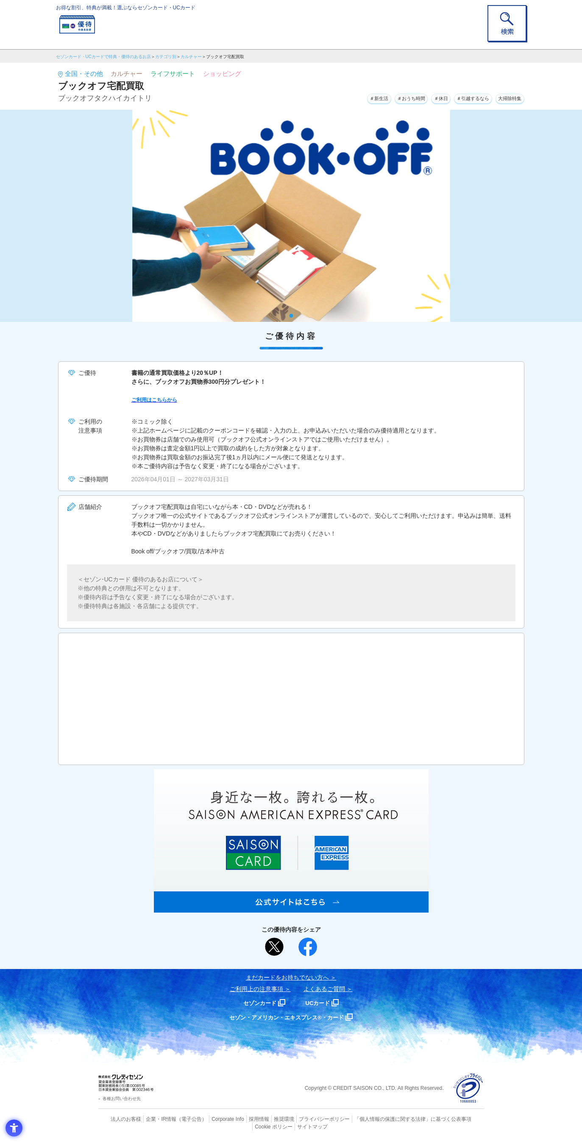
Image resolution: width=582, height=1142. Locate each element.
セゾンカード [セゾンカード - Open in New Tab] (257, 1002)
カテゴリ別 (165, 56)
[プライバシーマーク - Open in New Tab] (468, 1088)
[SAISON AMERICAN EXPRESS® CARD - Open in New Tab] (291, 908)
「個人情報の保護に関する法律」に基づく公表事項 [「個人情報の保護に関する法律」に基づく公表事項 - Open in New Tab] (384, 1118)
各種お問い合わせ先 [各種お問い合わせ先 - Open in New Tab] (122, 1098)
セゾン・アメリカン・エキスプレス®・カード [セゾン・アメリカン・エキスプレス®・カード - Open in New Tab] (286, 1017)
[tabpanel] (291, 216)
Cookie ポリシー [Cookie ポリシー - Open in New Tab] (460, 1118)
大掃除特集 (506, 97)
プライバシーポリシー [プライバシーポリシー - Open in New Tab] (302, 1118)
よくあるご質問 (324, 989)
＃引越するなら (459, 97)
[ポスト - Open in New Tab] (274, 947)
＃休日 (418, 97)
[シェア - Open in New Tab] (307, 947)
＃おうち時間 (380, 97)
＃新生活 (340, 97)
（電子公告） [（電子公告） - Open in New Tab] (180, 1118)
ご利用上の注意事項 (256, 989)
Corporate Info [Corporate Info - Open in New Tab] (213, 1118)
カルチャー (191, 56)
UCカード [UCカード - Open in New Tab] (321, 1002)
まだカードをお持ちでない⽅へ (287, 977)
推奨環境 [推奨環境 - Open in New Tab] (265, 1118)
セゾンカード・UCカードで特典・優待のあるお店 (103, 56)
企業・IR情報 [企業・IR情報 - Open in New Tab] (152, 1118)
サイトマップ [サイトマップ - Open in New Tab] (291, 1125)
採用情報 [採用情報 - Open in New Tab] (242, 1118)
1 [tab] (291, 316)
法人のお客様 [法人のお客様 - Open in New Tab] (119, 1118)
